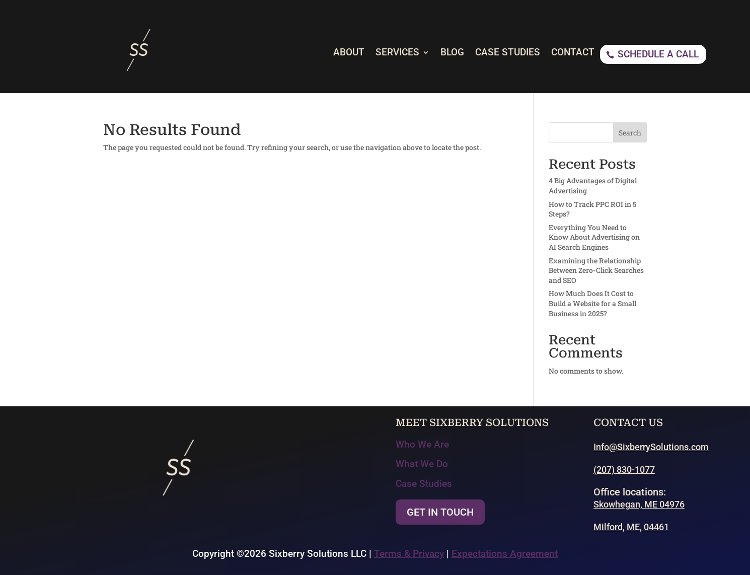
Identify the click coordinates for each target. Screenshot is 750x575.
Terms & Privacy (409, 553)
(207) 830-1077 (624, 469)
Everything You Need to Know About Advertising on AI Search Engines (594, 237)
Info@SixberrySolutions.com (651, 447)
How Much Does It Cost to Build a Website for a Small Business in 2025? (592, 303)
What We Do (422, 464)
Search (630, 132)
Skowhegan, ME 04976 (639, 504)
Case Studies (424, 483)
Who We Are (422, 444)
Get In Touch (440, 512)
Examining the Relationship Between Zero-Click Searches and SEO (596, 270)
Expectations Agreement (505, 553)
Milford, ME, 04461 (631, 527)
